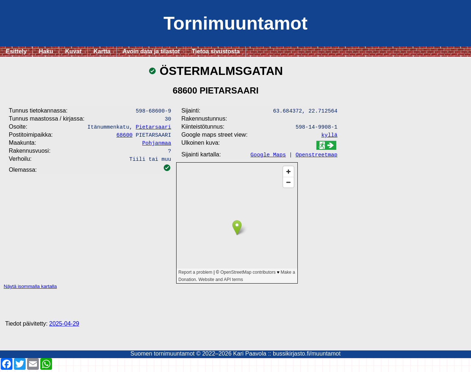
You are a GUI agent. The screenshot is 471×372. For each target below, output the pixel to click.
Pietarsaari (153, 128)
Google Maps (268, 156)
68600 (124, 137)
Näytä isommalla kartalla (30, 288)
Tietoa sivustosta (216, 51)
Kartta (102, 51)
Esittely (16, 51)
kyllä (329, 136)
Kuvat (73, 51)
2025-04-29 (64, 326)
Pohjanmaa (156, 146)
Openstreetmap (316, 156)
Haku (46, 51)
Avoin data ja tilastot (151, 51)
